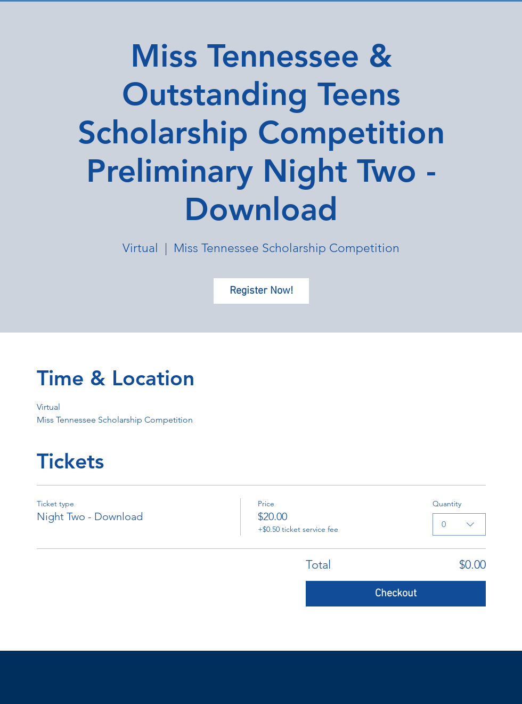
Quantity (447, 503)
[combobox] (459, 524)
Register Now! (261, 291)
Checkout (396, 593)
